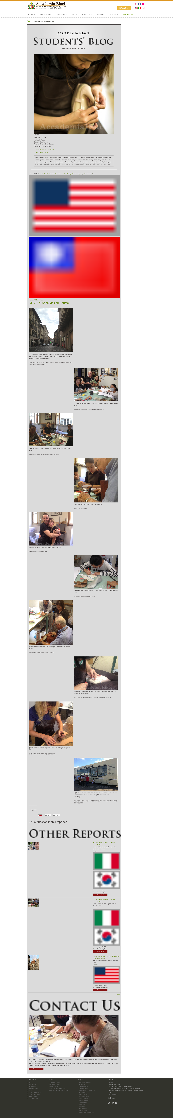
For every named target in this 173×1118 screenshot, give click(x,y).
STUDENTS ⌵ (87, 14)
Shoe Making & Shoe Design (63, 174)
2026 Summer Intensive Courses (59, 1090)
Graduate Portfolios (34, 1092)
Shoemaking (76, 174)
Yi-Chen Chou (38, 300)
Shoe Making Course (41, 153)
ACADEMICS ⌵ (45, 14)
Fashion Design (83, 1100)
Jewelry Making (83, 1086)
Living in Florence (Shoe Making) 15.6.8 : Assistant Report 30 (106, 957)
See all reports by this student (44, 149)
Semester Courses (54, 1084)
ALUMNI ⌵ (114, 14)
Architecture (82, 1092)
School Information (34, 1094)
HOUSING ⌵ (101, 14)
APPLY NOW (33, 1096)
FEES (74, 14)
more (118, 994)
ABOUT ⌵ (31, 14)
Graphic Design (83, 1098)
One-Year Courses (54, 1082)
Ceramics (82, 1104)
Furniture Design (84, 1096)
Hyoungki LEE (102, 890)
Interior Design (83, 1094)
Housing (31, 1090)
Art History (82, 1084)
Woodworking (83, 1108)
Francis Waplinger (103, 985)
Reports (46, 174)
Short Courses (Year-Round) (57, 1088)
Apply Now (124, 8)
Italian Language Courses (86, 1112)
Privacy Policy (113, 1094)
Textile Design (83, 1102)
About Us (32, 1082)
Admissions (32, 1084)
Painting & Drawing (84, 1082)
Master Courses (54, 1086)
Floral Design (83, 1110)
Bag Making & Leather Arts (87, 1090)
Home (29, 21)
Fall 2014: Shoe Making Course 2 (50, 303)
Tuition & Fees (33, 1088)
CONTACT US (33, 1098)
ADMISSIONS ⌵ (61, 14)
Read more (100, 895)
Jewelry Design (83, 1088)
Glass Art (82, 1106)
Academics (32, 1086)
